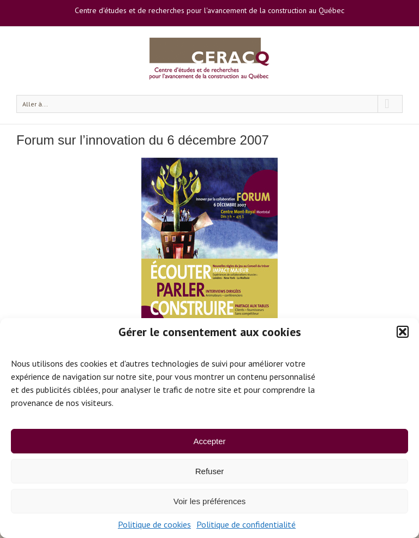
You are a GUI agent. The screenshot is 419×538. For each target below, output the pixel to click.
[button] (402, 331)
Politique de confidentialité (246, 524)
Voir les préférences (209, 501)
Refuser (209, 471)
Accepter (209, 441)
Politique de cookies (154, 524)
